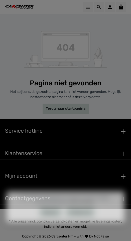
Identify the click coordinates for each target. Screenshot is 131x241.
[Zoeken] (99, 7)
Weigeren (50, 220)
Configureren (80, 220)
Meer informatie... (82, 210)
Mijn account (21, 175)
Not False (101, 236)
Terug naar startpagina (65, 108)
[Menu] (88, 7)
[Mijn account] (110, 7)
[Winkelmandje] (121, 7)
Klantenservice (23, 153)
